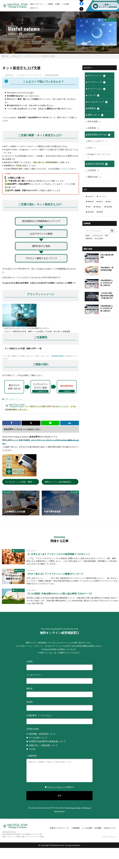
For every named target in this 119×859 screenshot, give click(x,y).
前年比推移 (94, 119)
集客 (105, 227)
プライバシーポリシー (56, 787)
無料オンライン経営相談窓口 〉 (60, 482)
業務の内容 (94, 170)
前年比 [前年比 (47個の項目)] (100, 194)
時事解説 (93, 107)
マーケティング (35, 75)
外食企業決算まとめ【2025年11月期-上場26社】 (107, 300)
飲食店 (87, 227)
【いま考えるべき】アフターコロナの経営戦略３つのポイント (52, 554)
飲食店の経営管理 (97, 157)
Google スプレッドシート (100, 151)
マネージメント (96, 75)
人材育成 (93, 163)
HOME (6, 56)
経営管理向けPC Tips (98, 132)
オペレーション (96, 88)
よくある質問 (65, 4)
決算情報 (93, 126)
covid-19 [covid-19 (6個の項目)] (90, 189)
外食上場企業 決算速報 (107, 247)
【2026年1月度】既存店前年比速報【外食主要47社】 (107, 287)
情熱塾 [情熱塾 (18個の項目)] (100, 204)
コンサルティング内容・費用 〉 (20, 482)
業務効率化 (89, 230)
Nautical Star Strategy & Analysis (67, 845)
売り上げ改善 (97, 230)
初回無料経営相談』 (58, 356)
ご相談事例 (50, 4)
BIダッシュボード (97, 138)
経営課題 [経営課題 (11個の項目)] (108, 199)
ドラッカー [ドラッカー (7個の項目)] (101, 189)
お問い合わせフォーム (13, 399)
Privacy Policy (75, 808)
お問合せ (64, 169)
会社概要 (57, 4)
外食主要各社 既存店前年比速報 (107, 260)
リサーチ (93, 94)
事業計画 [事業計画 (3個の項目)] (90, 194)
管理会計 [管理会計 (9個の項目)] (98, 199)
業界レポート (95, 113)
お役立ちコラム (34, 8)
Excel (91, 144)
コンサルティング (111, 20)
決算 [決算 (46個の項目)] (89, 199)
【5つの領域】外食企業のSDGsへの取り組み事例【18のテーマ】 (53, 593)
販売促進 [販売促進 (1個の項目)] (90, 204)
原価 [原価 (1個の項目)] (108, 194)
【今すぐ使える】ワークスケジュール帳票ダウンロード (49, 573)
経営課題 (48, 75)
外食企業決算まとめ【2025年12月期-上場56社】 (107, 274)
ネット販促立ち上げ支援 (46, 56)
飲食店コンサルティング (37, 4)
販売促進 (55, 75)
